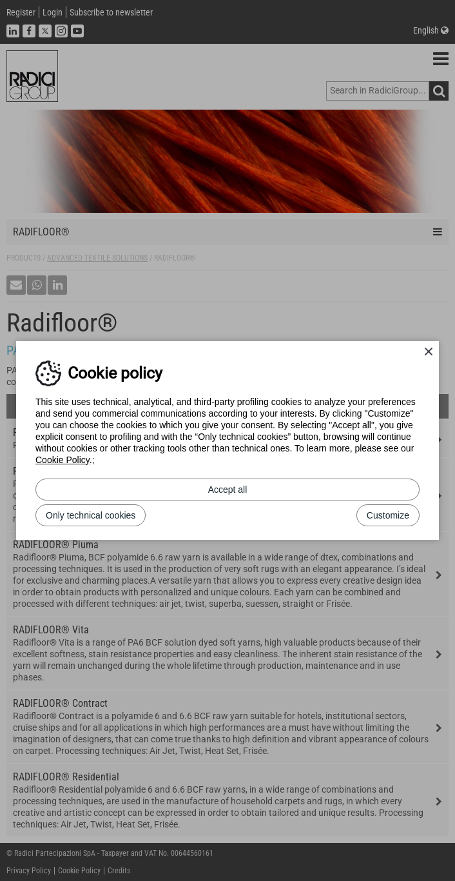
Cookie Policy (62, 460)
